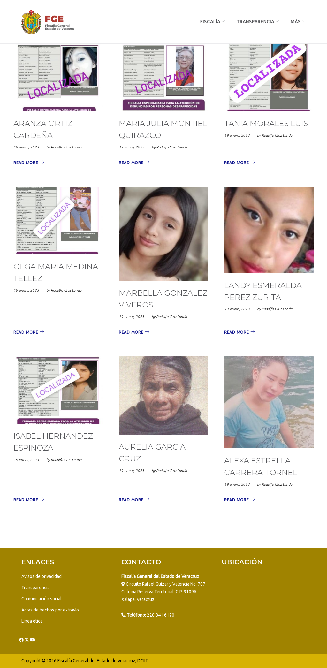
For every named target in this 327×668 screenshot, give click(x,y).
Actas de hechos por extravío (50, 609)
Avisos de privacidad (41, 576)
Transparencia (255, 21)
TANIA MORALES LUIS (266, 123)
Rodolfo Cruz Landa (66, 147)
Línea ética (31, 621)
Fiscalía (210, 21)
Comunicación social (41, 598)
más (296, 21)
